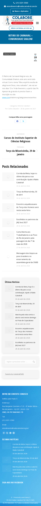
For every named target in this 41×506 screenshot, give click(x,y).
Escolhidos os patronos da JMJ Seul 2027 (27, 221)
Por (12, 109)
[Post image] (8, 176)
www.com (6, 97)
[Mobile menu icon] (37, 23)
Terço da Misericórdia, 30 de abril (26, 193)
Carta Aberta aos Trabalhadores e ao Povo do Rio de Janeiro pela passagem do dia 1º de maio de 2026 (26, 238)
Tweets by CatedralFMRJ (14, 374)
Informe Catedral (9, 54)
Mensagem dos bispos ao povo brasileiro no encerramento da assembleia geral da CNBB (27, 258)
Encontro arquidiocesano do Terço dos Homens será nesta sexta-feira (27, 207)
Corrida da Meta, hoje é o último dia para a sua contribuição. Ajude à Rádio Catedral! (27, 178)
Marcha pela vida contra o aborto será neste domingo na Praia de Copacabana (25, 317)
